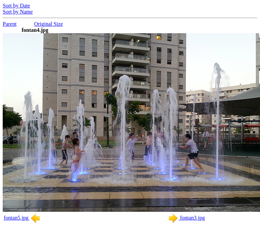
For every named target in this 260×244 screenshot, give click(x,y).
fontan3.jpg (186, 218)
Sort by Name (18, 12)
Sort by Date (16, 5)
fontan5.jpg (22, 218)
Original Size (48, 24)
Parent (10, 24)
